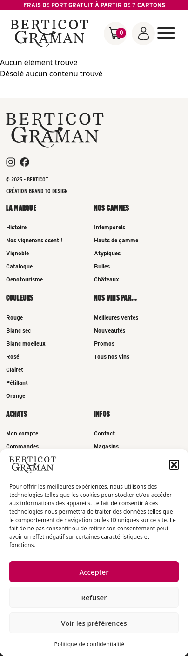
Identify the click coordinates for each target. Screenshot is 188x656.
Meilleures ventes (116, 317)
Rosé (12, 356)
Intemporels (109, 227)
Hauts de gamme (116, 240)
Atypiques (107, 253)
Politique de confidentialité (89, 644)
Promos (104, 343)
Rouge (14, 317)
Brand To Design (48, 190)
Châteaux (106, 279)
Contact (104, 433)
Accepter (93, 571)
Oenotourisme (24, 279)
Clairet (14, 369)
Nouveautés (109, 330)
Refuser (94, 597)
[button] (174, 464)
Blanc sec (18, 330)
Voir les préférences (94, 623)
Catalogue (19, 266)
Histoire (16, 227)
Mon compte (22, 433)
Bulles (102, 266)
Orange (15, 395)
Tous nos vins (111, 356)
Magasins (106, 446)
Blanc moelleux (26, 343)
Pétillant (17, 382)
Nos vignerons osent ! (34, 240)
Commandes (22, 446)
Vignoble (17, 253)
